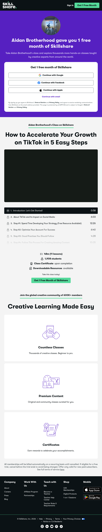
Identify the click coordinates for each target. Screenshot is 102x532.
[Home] (9, 5)
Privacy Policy (54, 102)
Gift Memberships (68, 489)
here (62, 469)
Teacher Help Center (49, 499)
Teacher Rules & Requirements (50, 504)
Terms (57, 519)
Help (41, 519)
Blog (6, 499)
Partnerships (29, 495)
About (6, 488)
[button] (87, 5)
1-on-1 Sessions (69, 498)
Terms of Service (40, 102)
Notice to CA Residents (52, 522)
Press (6, 495)
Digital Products (70, 494)
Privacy (49, 519)
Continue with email (51, 97)
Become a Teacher (48, 493)
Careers (7, 492)
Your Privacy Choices (74, 519)
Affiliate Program (31, 492)
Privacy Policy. (22, 107)
